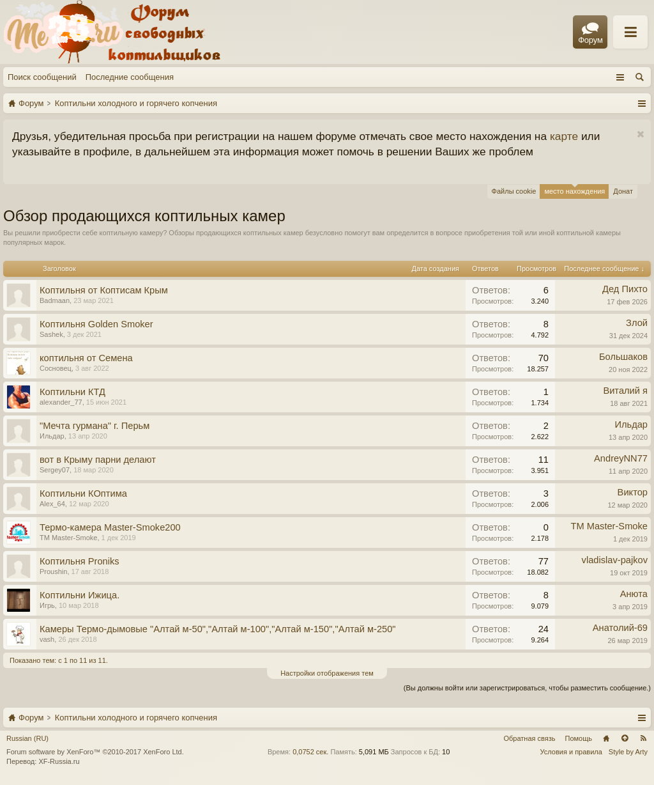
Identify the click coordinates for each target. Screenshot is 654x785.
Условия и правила (571, 752)
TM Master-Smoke (68, 537)
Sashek (51, 334)
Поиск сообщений (42, 77)
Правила (521, 32)
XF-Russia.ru (58, 761)
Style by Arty (628, 752)
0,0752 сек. (310, 752)
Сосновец (56, 368)
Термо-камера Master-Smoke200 (110, 527)
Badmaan (55, 300)
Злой (637, 323)
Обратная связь (529, 738)
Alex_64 (52, 504)
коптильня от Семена (86, 358)
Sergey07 (55, 470)
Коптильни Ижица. (79, 595)
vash (47, 639)
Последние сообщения (130, 77)
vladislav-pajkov (615, 560)
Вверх (624, 738)
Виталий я (625, 390)
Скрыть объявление (640, 134)
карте (564, 136)
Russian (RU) (27, 738)
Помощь (579, 738)
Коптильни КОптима (83, 493)
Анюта (634, 594)
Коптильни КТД (72, 392)
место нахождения (574, 189)
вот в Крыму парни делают (98, 460)
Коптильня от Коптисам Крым (104, 290)
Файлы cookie (514, 191)
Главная (606, 738)
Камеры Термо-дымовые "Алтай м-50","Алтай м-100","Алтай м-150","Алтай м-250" (218, 629)
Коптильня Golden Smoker (96, 324)
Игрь (47, 605)
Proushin (53, 571)
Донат (623, 191)
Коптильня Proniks (79, 561)
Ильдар (52, 436)
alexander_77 (61, 402)
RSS (643, 738)
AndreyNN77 (621, 458)
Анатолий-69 (620, 628)
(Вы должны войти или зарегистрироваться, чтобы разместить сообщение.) (527, 688)
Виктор (633, 492)
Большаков (623, 357)
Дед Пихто (625, 289)
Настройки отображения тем (327, 673)
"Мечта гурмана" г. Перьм (94, 426)
